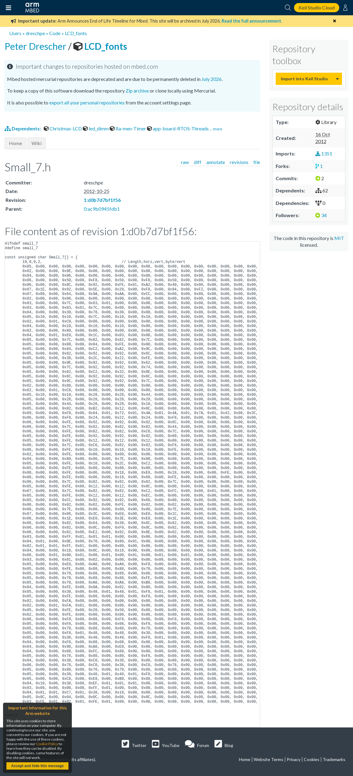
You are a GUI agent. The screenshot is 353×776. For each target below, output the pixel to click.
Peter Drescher (36, 46)
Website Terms (268, 759)
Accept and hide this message (37, 766)
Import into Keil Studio (304, 78)
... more (216, 128)
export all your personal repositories (87, 102)
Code (55, 33)
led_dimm (96, 128)
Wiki (36, 143)
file (256, 162)
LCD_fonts (76, 33)
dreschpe (35, 33)
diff (197, 162)
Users (15, 33)
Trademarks (334, 759)
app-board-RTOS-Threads (178, 128)
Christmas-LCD (63, 128)
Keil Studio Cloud (317, 7)
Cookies (311, 759)
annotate (215, 162)
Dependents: (23, 128)
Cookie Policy (47, 743)
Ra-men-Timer (128, 128)
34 (321, 215)
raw (185, 162)
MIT (339, 238)
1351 (323, 153)
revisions (239, 162)
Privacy (293, 759)
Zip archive (137, 90)
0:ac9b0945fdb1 (102, 209)
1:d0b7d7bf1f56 (102, 200)
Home (15, 143)
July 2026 (211, 79)
